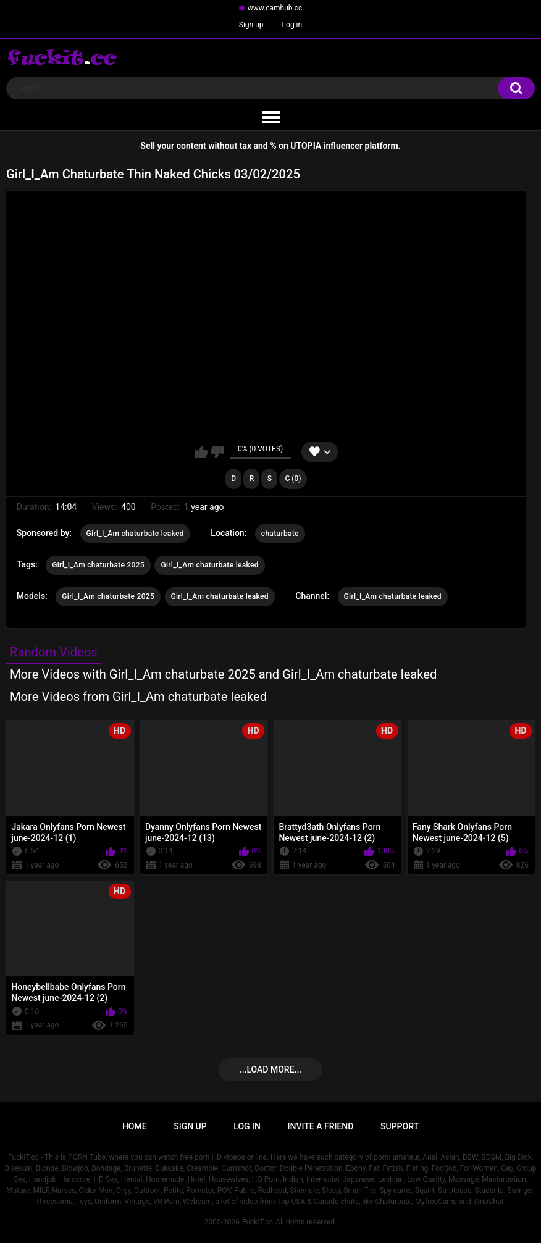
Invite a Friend (321, 1126)
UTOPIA (305, 146)
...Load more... (270, 1069)
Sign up (251, 24)
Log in (292, 24)
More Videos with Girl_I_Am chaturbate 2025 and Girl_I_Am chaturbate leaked (223, 674)
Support (399, 1126)
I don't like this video (217, 452)
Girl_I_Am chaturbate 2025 (98, 565)
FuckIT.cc (257, 1222)
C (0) (293, 478)
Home (134, 1126)
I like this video (201, 452)
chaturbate (280, 533)
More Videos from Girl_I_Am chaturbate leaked (138, 696)
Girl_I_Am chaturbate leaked (135, 533)
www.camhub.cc (275, 8)
